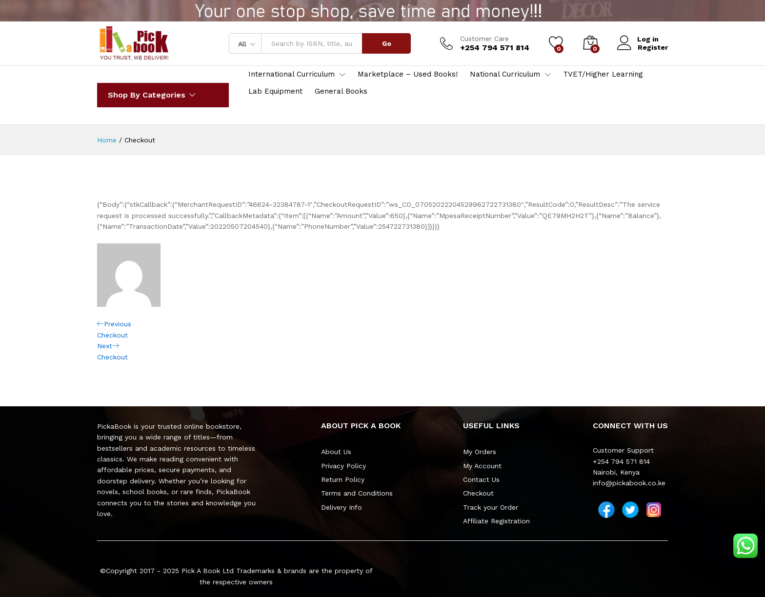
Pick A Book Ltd (208, 571)
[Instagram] (654, 509)
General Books (341, 91)
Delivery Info (341, 507)
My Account (482, 466)
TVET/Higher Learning (603, 74)
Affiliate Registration (496, 521)
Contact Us (481, 479)
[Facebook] (606, 509)
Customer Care (484, 38)
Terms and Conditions (357, 493)
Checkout (478, 493)
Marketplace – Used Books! (408, 74)
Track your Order (490, 507)
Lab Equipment (275, 91)
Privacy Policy (343, 466)
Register (653, 47)
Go (386, 43)
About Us (336, 452)
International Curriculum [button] (291, 74)
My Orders (479, 452)
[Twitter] (630, 509)
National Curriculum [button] (505, 74)
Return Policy (342, 479)
